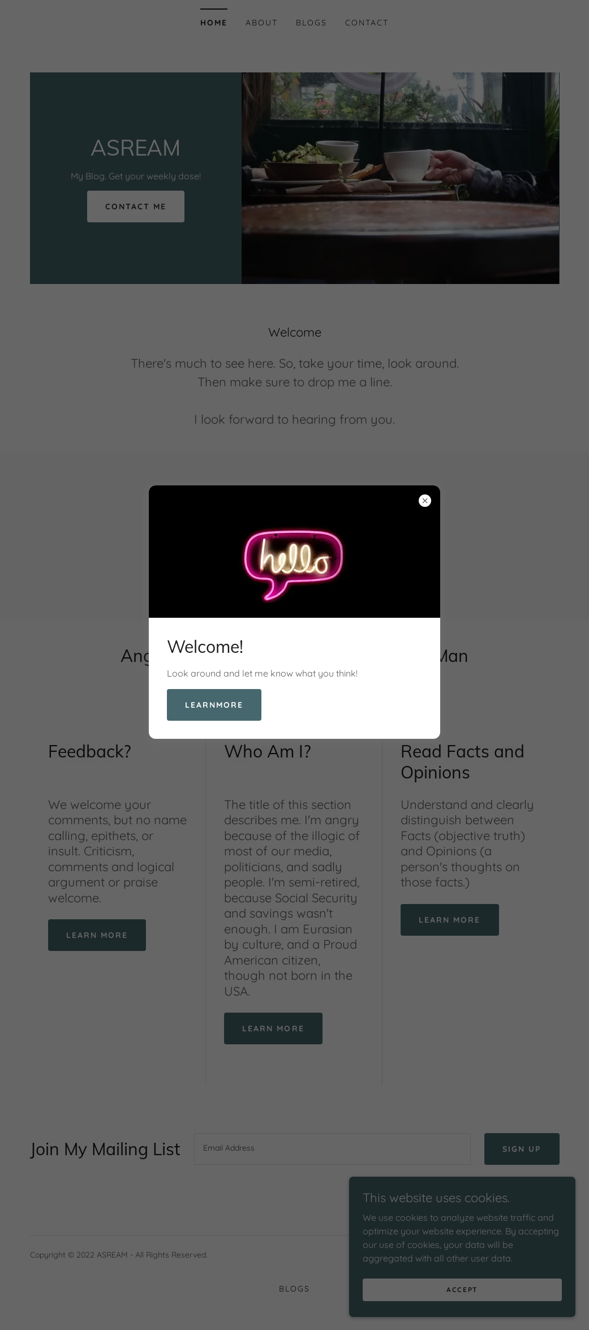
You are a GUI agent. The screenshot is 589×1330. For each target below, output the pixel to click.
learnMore (214, 705)
